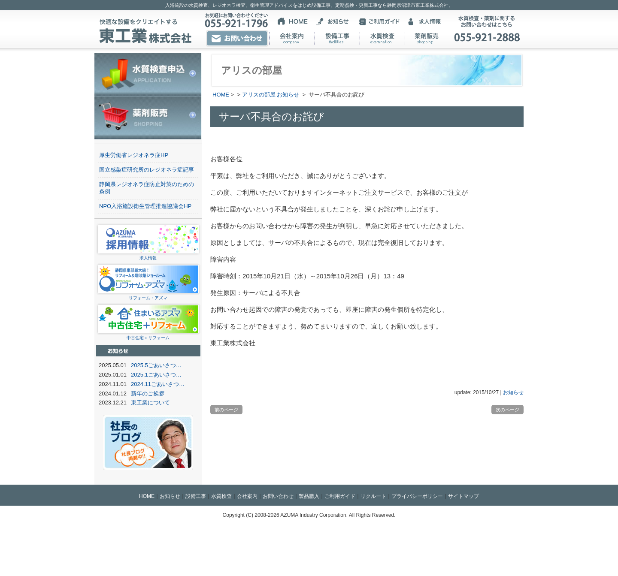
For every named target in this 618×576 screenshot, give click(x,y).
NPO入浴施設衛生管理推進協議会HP (145, 206)
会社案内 (247, 496)
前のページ (226, 409)
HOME (220, 94)
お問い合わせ (278, 496)
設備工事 (195, 496)
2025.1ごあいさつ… (156, 374)
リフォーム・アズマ (148, 295)
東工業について (150, 402)
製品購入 (309, 496)
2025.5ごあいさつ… (156, 365)
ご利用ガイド (339, 496)
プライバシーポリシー (417, 496)
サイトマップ (463, 496)
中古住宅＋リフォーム (148, 335)
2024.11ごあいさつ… (158, 384)
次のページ (507, 409)
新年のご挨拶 (147, 393)
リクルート (373, 496)
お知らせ (288, 94)
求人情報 (148, 255)
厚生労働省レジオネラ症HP (133, 155)
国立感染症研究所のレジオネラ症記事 (146, 169)
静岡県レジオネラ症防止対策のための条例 (146, 188)
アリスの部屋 (259, 94)
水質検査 (221, 496)
